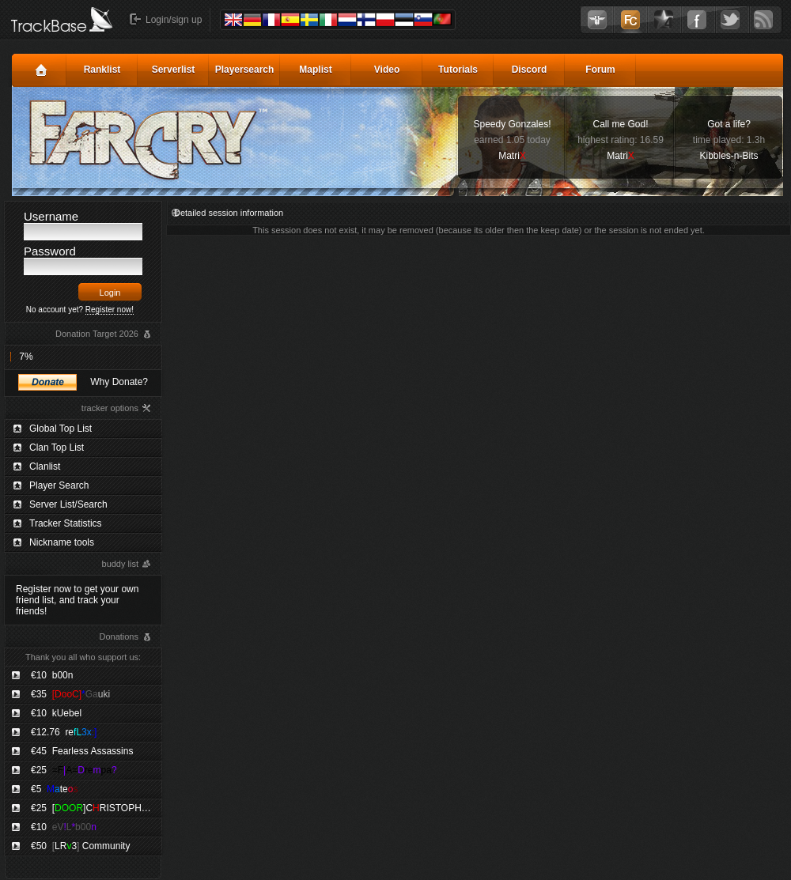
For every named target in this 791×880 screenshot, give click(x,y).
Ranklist (102, 69)
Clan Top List (56, 447)
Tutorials (458, 69)
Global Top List (60, 428)
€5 (54, 789)
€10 (52, 675)
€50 (80, 846)
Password (50, 251)
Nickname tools (61, 542)
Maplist (315, 69)
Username (51, 216)
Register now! (109, 309)
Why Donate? (119, 381)
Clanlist (44, 466)
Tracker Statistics (65, 523)
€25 (74, 770)
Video (386, 69)
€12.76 (64, 732)
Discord (529, 69)
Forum (600, 69)
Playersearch (244, 69)
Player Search (59, 485)
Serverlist (173, 69)
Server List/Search (68, 504)
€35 (70, 694)
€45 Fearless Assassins (82, 751)
